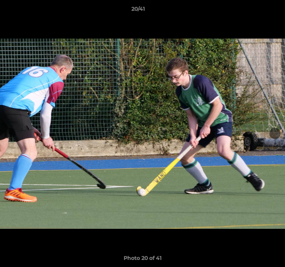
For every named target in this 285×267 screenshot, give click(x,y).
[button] (258, 10)
